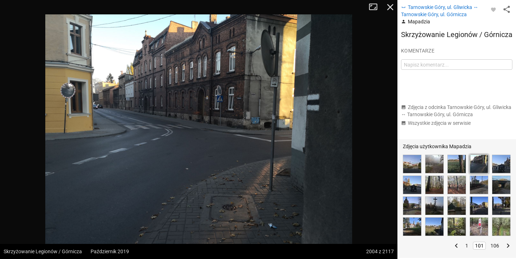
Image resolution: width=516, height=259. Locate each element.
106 (494, 246)
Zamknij (390, 7)
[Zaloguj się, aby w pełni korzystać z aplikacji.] (493, 9)
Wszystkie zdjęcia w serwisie (436, 123)
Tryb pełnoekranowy (376, 7)
